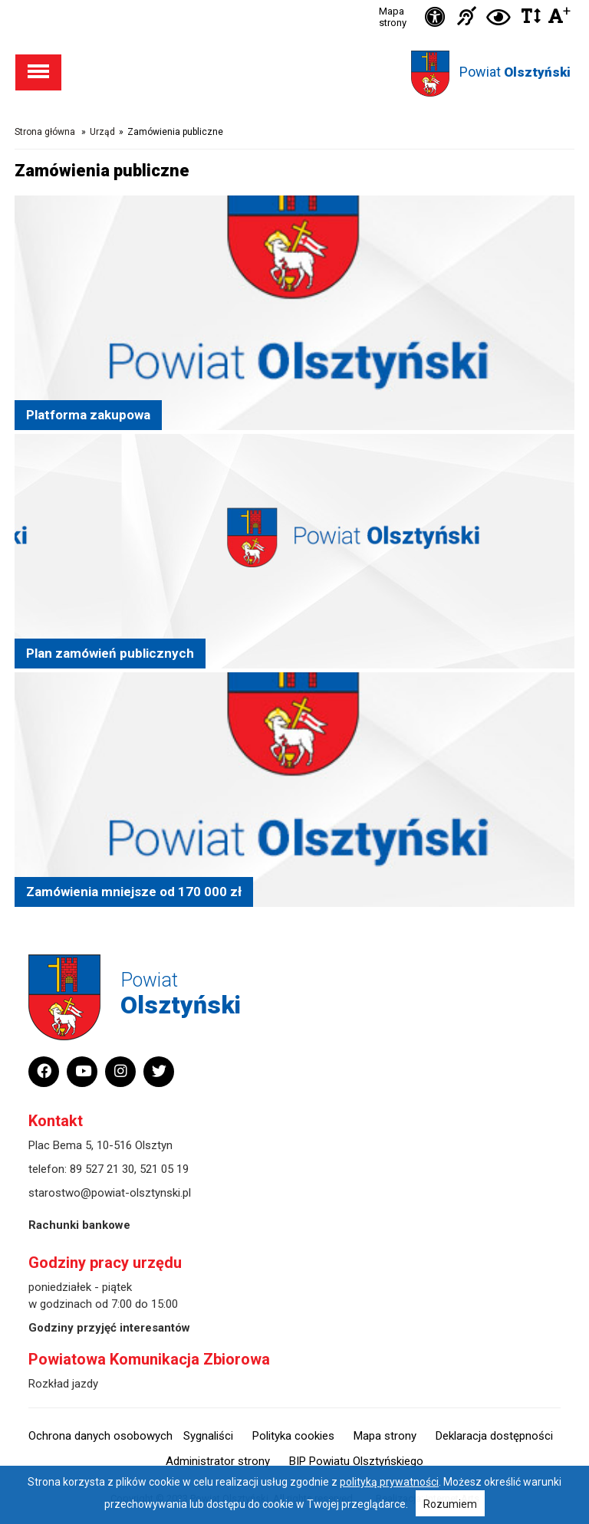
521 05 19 (164, 1169)
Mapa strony (392, 16)
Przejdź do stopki (295, 0)
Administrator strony (218, 1461)
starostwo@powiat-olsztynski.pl (109, 1193)
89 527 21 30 (102, 1169)
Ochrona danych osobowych (100, 1436)
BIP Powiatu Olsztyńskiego (356, 1461)
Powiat (515, 72)
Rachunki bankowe (79, 1225)
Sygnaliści (208, 1436)
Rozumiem (450, 1504)
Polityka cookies (293, 1436)
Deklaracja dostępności (494, 1436)
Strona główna (45, 131)
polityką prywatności (389, 1482)
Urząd (102, 131)
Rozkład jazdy (63, 1384)
